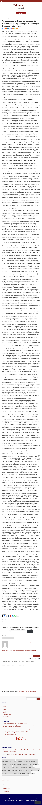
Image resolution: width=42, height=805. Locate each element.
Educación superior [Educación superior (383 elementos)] (25, 764)
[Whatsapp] (14, 28)
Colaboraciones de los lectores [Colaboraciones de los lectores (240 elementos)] (11, 761)
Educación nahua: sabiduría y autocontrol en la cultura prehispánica (16, 731)
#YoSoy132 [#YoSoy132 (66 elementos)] (4, 759)
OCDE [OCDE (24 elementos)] (24, 770)
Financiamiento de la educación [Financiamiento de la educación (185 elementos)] (28, 767)
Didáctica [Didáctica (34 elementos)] (20, 761)
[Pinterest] (9, 28)
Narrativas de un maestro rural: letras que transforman (13, 732)
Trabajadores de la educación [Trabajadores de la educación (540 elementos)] (8, 775)
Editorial (4, 709)
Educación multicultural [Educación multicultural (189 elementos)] (7, 764)
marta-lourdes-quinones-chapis (11, 18)
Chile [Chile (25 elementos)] (36, 759)
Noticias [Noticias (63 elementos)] (20, 770)
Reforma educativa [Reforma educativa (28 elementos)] (29, 773)
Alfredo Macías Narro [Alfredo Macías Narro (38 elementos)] (30, 759)
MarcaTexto (5, 712)
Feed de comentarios (7, 790)
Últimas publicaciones (7, 718)
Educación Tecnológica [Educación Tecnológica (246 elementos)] (34, 764)
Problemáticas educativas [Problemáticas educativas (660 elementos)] (7, 773)
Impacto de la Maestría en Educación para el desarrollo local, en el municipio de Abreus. (19, 650)
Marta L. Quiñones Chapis (6, 637)
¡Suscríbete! (21, 13)
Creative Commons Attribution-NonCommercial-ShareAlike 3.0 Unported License (20, 800)
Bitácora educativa (6, 708)
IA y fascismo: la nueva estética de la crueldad (12, 726)
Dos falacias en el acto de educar (9, 734)
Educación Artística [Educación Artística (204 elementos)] (26, 761)
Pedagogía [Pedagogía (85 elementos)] (27, 770)
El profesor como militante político (9, 751)
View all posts (29, 642)
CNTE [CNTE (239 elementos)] (3, 761)
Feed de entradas (6, 788)
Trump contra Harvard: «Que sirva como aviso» (12, 728)
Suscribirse (30, 631)
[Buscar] (38, 699)
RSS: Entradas (5, 780)
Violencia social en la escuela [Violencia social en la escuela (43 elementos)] (23, 775)
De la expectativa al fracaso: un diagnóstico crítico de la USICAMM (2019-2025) (18, 725)
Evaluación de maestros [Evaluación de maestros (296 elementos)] (6, 767)
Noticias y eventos (7, 714)
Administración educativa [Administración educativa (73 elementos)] (21, 759)
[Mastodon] (11, 28)
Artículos (4, 705)
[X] (4, 28)
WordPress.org (6, 791)
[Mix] (13, 28)
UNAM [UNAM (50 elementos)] (15, 775)
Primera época (6, 716)
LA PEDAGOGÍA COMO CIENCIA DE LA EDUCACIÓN (17, 752)
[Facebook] (2, 28)
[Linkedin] (8, 28)
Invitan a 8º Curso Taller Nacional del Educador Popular (29, 652)
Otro (13, 637)
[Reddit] (6, 28)
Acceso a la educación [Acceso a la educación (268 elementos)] (11, 759)
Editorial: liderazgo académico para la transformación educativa (15, 723)
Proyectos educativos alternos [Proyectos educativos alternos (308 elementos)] (19, 773)
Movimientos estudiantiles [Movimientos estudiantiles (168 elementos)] (13, 770)
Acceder (4, 787)
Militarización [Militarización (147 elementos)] (4, 770)
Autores (4, 706)
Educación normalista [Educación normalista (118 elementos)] (16, 764)
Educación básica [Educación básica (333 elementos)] (34, 761)
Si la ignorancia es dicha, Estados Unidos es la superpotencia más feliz (16, 729)
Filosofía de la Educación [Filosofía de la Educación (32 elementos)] (17, 767)
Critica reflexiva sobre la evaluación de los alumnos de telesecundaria (22, 754)
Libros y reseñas (6, 711)
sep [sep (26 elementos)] (34, 773)
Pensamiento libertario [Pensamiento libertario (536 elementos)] (34, 770)
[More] (17, 28)
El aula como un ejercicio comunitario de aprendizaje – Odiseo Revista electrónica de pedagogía (21, 749)
